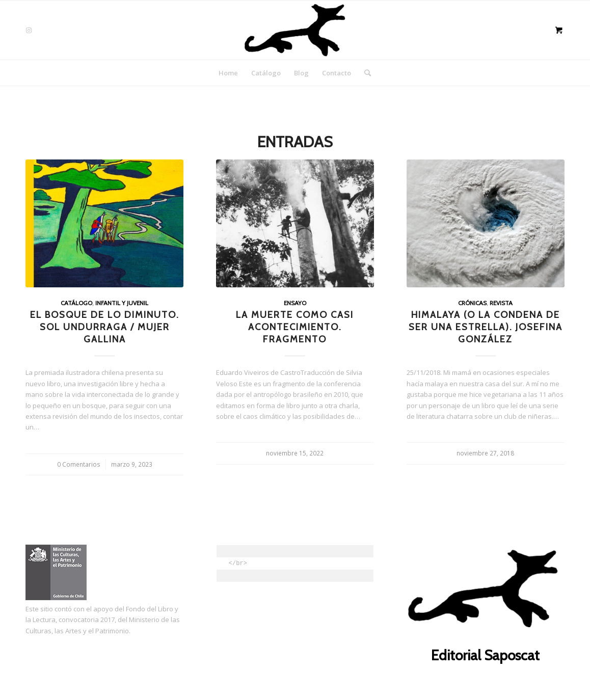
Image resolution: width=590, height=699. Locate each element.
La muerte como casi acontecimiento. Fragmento (295, 326)
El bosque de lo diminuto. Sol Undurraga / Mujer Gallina (104, 326)
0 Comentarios (78, 464)
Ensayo (295, 303)
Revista (501, 303)
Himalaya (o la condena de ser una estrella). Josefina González (485, 326)
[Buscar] (364, 73)
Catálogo (76, 303)
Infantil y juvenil (121, 303)
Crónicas (472, 303)
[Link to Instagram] (28, 30)
